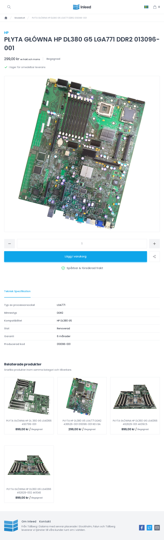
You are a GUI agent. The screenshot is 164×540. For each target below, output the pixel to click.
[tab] (17, 291)
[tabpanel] (82, 324)
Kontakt (45, 521)
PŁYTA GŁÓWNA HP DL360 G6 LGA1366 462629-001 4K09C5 (135, 422)
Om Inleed (29, 521)
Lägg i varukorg (75, 256)
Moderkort (20, 18)
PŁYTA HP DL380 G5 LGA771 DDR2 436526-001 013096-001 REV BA (82, 422)
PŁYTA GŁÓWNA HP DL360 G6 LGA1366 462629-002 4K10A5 (29, 490)
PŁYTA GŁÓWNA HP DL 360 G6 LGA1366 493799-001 (29, 422)
